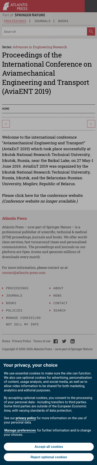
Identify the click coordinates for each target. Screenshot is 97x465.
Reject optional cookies (49, 457)
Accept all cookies (49, 446)
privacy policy (26, 418)
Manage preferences (20, 430)
